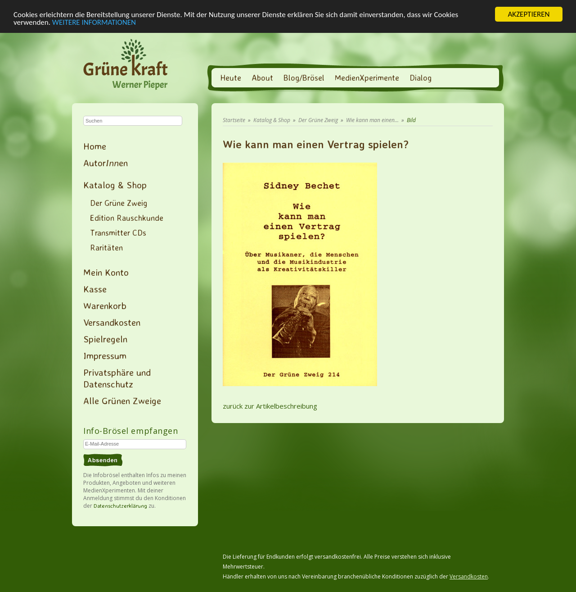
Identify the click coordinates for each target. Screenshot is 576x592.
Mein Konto (106, 272)
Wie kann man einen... (372, 120)
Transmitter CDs (118, 232)
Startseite (234, 120)
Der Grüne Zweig (118, 203)
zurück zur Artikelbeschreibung (270, 405)
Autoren (105, 162)
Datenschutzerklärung (120, 505)
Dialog (421, 77)
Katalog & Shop (115, 185)
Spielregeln (105, 339)
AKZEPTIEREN (528, 14)
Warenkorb (104, 305)
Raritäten (106, 247)
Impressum (104, 355)
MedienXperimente (367, 77)
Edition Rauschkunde (126, 218)
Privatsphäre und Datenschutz (117, 378)
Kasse (95, 289)
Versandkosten (111, 322)
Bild (411, 120)
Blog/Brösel (304, 77)
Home (94, 146)
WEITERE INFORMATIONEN (94, 22)
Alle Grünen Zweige (122, 400)
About (262, 77)
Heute (230, 77)
